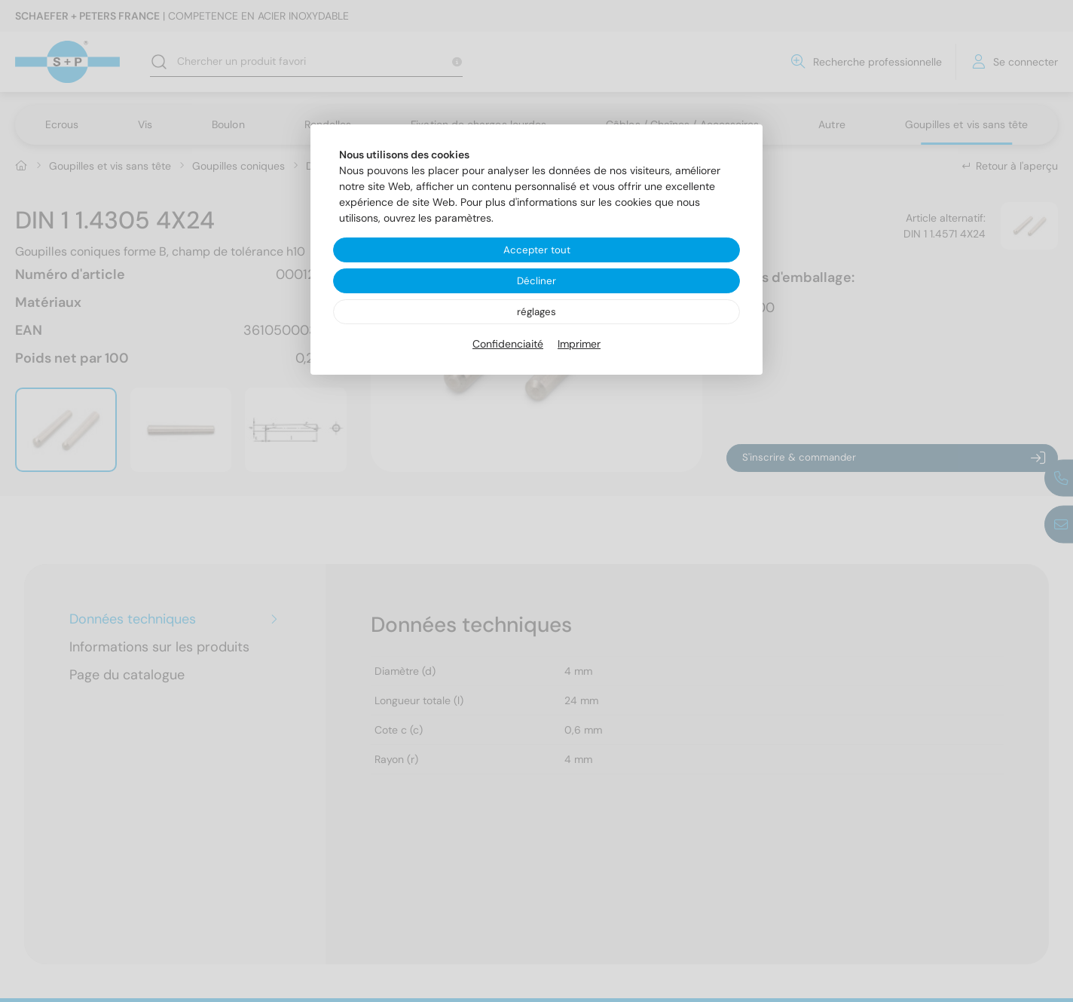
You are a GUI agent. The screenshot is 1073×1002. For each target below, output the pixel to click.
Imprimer (579, 346)
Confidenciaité (507, 346)
